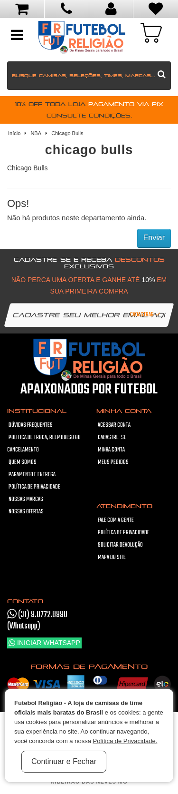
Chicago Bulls (67, 133)
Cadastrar (145, 315)
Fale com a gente (116, 520)
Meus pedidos (113, 462)
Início (14, 133)
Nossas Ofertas (26, 512)
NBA (35, 133)
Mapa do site (112, 557)
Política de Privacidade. (125, 741)
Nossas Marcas (26, 499)
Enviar (154, 238)
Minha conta (111, 450)
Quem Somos (23, 462)
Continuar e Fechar (63, 761)
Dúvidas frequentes (31, 425)
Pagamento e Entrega (32, 475)
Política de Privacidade (34, 487)
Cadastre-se (112, 437)
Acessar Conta (114, 425)
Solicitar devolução (120, 545)
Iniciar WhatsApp (44, 643)
